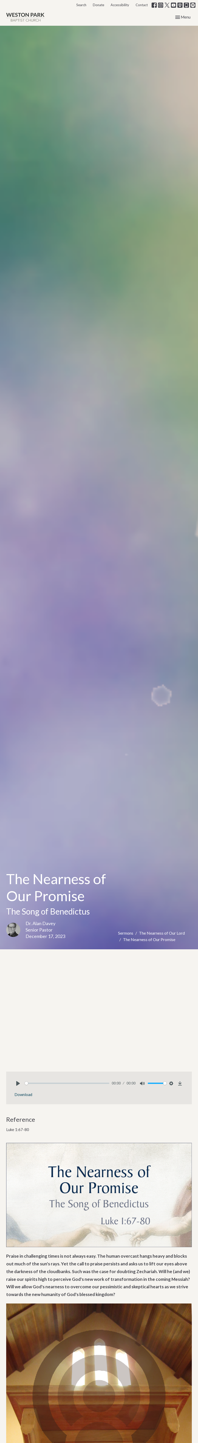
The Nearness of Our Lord (162, 933)
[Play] (18, 1083)
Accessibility (120, 5)
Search (81, 5)
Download (23, 1094)
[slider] (67, 1083)
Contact (142, 5)
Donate (98, 5)
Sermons (125, 933)
